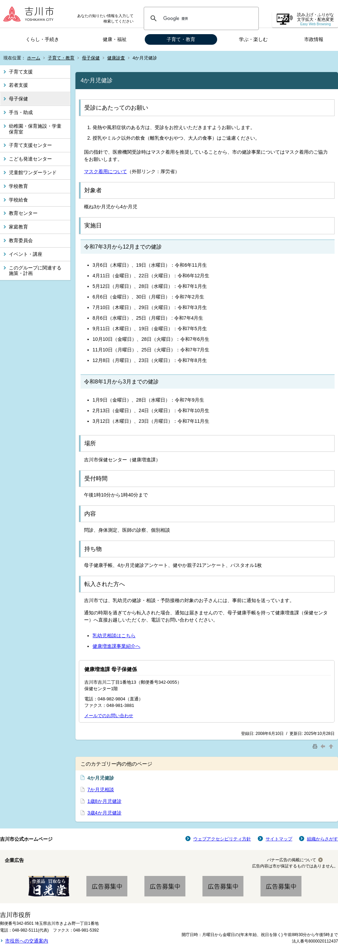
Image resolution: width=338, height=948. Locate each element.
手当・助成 (21, 112)
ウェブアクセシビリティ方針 (222, 838)
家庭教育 (18, 226)
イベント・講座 (25, 254)
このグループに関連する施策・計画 (35, 270)
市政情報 (313, 39)
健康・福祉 (115, 39)
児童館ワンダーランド (33, 172)
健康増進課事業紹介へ (116, 646)
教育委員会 (21, 240)
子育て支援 (21, 71)
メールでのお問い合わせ (108, 715)
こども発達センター (30, 159)
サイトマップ (279, 838)
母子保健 (91, 57)
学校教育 (18, 186)
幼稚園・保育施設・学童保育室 (35, 129)
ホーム (33, 57)
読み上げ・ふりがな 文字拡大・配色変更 (315, 19)
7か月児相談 (100, 789)
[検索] (200, 18)
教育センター (23, 213)
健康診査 (116, 57)
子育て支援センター (30, 145)
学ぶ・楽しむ (253, 39)
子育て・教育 (181, 39)
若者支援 (18, 85)
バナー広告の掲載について (291, 860)
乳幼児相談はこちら (114, 635)
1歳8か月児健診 (104, 801)
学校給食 (18, 200)
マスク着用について (105, 171)
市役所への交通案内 (26, 941)
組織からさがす (322, 838)
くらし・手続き (42, 39)
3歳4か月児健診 (104, 812)
